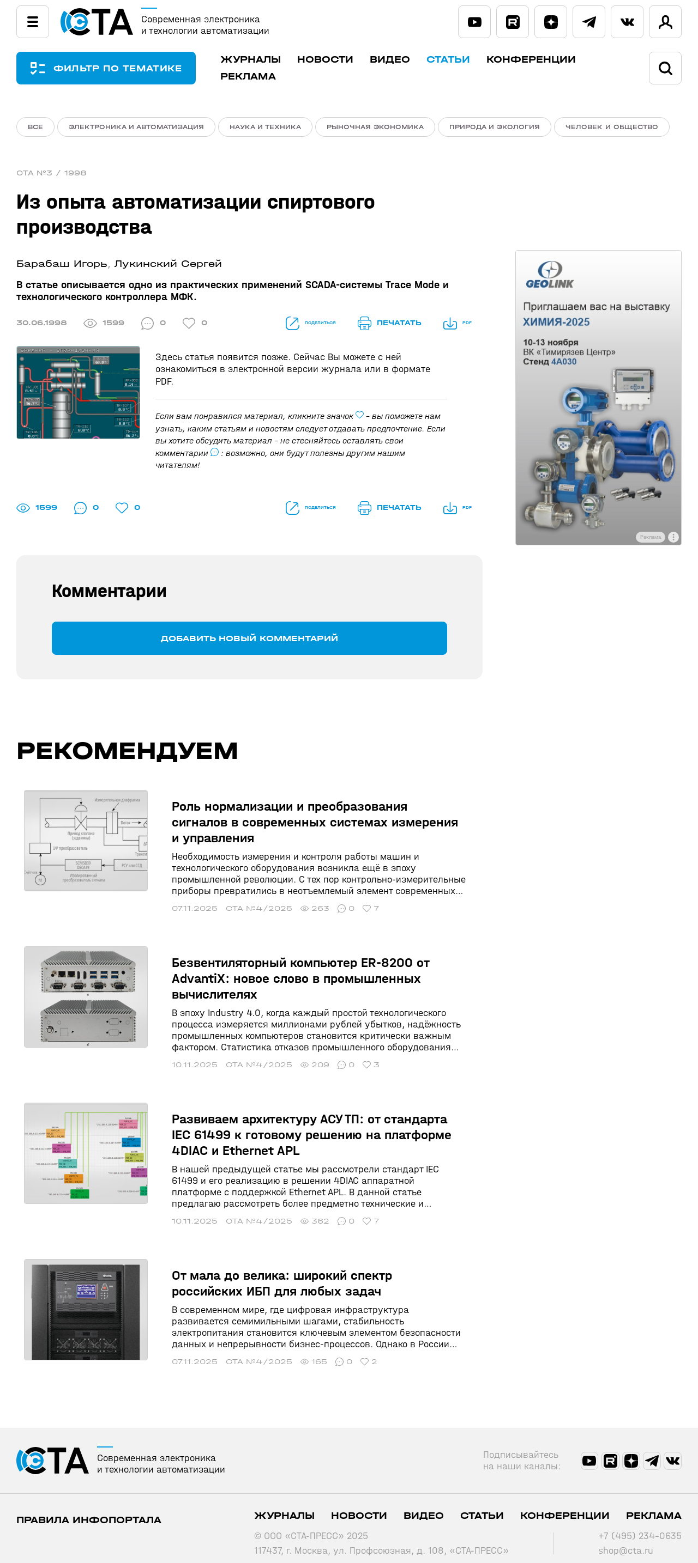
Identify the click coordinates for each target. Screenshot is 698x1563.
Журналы (266, 59)
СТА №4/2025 (243, 895)
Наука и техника (265, 127)
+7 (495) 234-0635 (640, 1523)
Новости (341, 59)
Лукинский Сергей (168, 266)
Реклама (264, 76)
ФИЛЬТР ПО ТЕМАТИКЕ (125, 68)
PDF (453, 326)
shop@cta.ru (625, 1537)
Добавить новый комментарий (249, 641)
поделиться (287, 326)
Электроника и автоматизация (136, 127)
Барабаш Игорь (61, 266)
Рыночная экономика (375, 127)
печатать (381, 326)
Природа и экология (494, 127)
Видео (406, 59)
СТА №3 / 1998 (51, 175)
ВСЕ (35, 127)
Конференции (547, 59)
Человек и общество (611, 127)
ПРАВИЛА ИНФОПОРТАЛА (88, 1507)
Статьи (464, 59)
